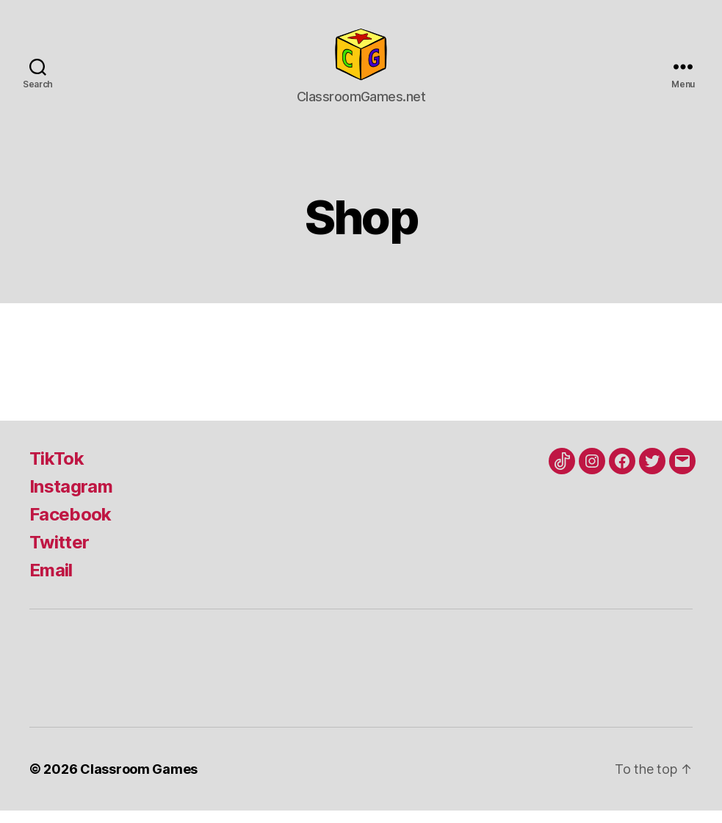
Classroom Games (139, 781)
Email (51, 582)
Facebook (70, 526)
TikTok (56, 471)
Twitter (59, 554)
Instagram (70, 499)
